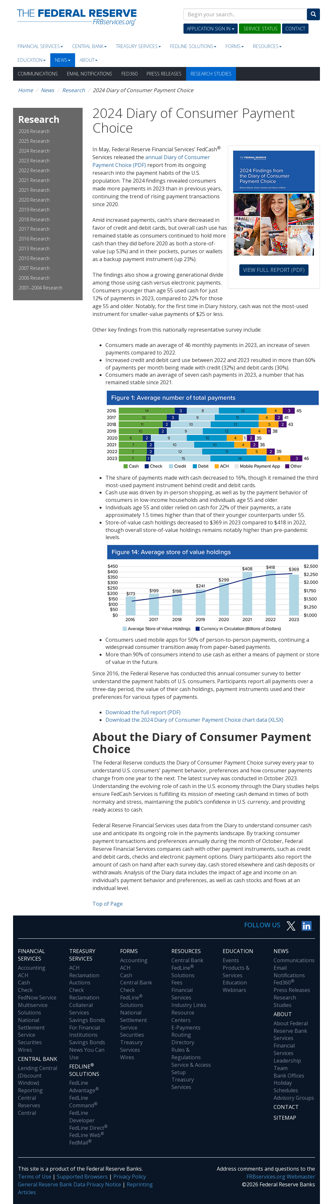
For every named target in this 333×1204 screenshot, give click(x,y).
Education (32, 60)
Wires (25, 1049)
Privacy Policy (129, 1176)
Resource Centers (182, 1016)
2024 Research (34, 151)
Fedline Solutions (193, 46)
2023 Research (34, 160)
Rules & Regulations (186, 1053)
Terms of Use (34, 1176)
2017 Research (34, 229)
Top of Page (107, 903)
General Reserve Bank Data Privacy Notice (69, 1184)
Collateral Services (81, 1008)
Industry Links (188, 1005)
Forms (235, 46)
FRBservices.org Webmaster (280, 1176)
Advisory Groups (294, 1097)
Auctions (79, 982)
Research (73, 90)
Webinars (234, 990)
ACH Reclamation (84, 971)
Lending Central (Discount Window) (37, 1075)
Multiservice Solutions (33, 1008)
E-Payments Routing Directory (185, 1035)
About (89, 60)
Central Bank (89, 46)
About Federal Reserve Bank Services (291, 1031)
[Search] (313, 14)
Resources (267, 46)
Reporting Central (30, 1094)
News (63, 60)
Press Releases (164, 74)
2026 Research (34, 131)
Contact (295, 28)
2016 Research (34, 239)
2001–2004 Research (40, 288)
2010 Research (34, 258)
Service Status (260, 28)
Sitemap (285, 1117)
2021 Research (34, 180)
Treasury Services (138, 46)
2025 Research (34, 141)
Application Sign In (210, 28)
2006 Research (34, 278)
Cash (24, 982)
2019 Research (34, 209)
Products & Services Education (236, 975)
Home (25, 90)
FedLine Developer (82, 1116)
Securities (30, 1042)
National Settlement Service (31, 1027)
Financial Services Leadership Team (287, 1057)
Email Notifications (89, 74)
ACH (23, 975)
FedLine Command (83, 1101)
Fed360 (129, 74)
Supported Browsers (82, 1176)
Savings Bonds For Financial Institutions (87, 1027)
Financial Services (40, 46)
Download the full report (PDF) (143, 712)
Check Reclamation (84, 993)
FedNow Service (37, 997)
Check (25, 990)
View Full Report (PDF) (276, 269)
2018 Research (34, 219)
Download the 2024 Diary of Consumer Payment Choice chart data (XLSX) (194, 719)
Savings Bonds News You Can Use (87, 1050)
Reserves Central (29, 1109)
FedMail (80, 1142)
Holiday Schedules (286, 1086)
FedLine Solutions (131, 1001)
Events (231, 960)
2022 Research (34, 170)
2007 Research (34, 268)
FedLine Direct (88, 1127)
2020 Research (34, 200)
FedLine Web (86, 1135)
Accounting (31, 967)
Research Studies (211, 74)
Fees (176, 982)
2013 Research (34, 248)
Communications (38, 74)
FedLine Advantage (84, 1086)
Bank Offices (289, 1075)
